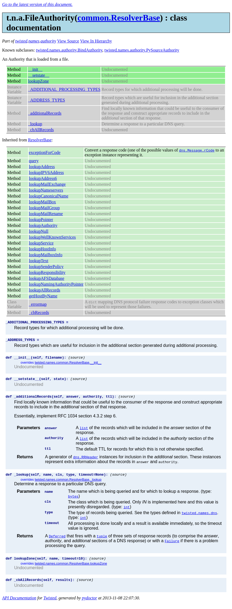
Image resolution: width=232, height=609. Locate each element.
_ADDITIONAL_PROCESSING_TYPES (64, 89)
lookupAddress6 (43, 178)
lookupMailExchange (47, 184)
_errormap (38, 304)
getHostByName (43, 296)
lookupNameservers (46, 190)
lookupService (41, 243)
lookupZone (38, 81)
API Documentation (19, 604)
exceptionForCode (44, 152)
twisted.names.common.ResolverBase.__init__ (68, 365)
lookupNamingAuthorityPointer (56, 284)
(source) (76, 359)
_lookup (35, 124)
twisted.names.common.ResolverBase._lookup (68, 484)
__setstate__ (38, 75)
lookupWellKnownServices (52, 237)
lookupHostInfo (42, 249)
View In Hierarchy (96, 41)
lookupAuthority (43, 225)
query (34, 160)
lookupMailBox (42, 202)
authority (48, 41)
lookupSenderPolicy (46, 266)
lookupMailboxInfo (45, 255)
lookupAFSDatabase (46, 278)
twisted (21, 41)
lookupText (38, 260)
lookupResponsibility (47, 272)
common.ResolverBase (118, 17)
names (33, 41)
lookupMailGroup (44, 207)
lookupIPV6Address (46, 172)
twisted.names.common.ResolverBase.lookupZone (71, 569)
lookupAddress (42, 166)
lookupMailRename (46, 213)
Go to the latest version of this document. (37, 4)
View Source (68, 41)
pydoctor (89, 604)
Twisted (49, 604)
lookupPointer (41, 219)
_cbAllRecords (41, 129)
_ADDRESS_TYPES (46, 100)
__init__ (35, 69)
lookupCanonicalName (49, 196)
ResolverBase (40, 140)
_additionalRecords (44, 113)
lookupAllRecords (44, 290)
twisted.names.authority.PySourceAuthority (141, 50)
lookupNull (38, 231)
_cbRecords (39, 312)
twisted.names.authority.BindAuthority (69, 50)
